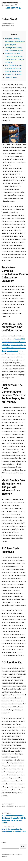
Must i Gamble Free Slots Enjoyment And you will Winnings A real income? (13, 68)
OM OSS (14, 8)
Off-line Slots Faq (11, 77)
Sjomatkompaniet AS (10, 3)
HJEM (7, 8)
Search (4, 843)
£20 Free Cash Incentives (13, 74)
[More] (20, 8)
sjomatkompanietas (8, 23)
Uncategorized (21, 806)
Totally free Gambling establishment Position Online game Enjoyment (15, 42)
